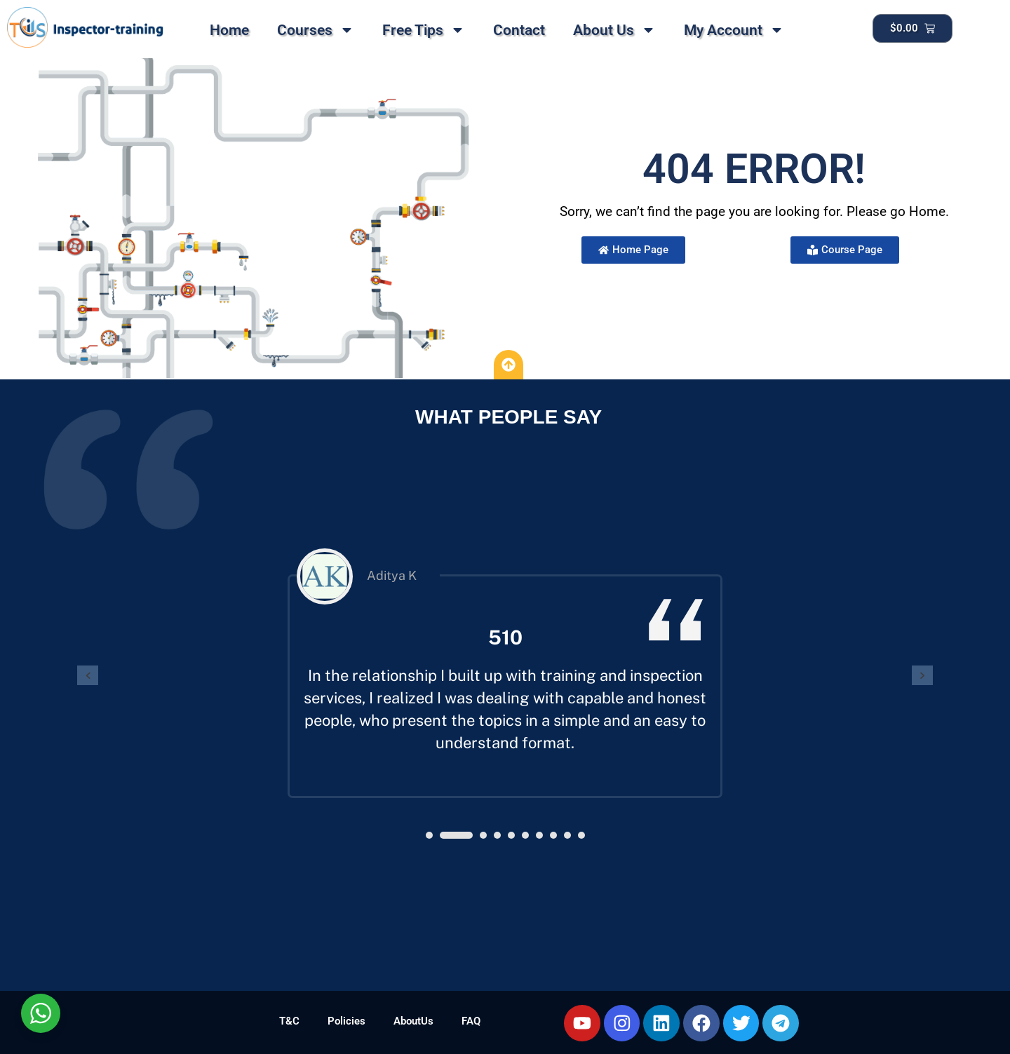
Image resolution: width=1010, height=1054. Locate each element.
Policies (346, 1021)
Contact (519, 30)
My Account (734, 29)
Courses (315, 29)
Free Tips (423, 29)
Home (229, 30)
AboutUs (413, 1021)
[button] (429, 835)
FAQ (471, 1021)
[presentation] (87, 675)
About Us (614, 29)
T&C (289, 1021)
